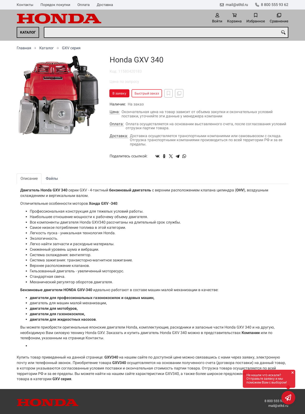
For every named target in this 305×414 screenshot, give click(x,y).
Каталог (28, 32)
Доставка (105, 5)
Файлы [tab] (52, 178)
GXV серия (71, 48)
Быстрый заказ (147, 93)
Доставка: (119, 136)
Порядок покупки (55, 5)
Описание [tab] (29, 178)
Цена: (115, 112)
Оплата (83, 5)
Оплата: (117, 124)
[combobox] (166, 32)
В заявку (119, 93)
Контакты (25, 5)
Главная (24, 48)
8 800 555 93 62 (274, 4)
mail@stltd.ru (237, 4)
